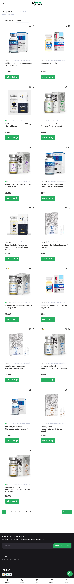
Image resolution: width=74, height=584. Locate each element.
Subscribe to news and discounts (13, 537)
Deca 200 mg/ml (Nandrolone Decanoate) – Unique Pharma (52, 185)
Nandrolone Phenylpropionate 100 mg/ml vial (54, 307)
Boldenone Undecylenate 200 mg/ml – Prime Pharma (19, 125)
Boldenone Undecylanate (50, 63)
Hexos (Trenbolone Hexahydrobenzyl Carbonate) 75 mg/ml (53, 429)
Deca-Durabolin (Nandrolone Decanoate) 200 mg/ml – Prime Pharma (17, 247)
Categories (8, 20)
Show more (66, 512)
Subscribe (62, 546)
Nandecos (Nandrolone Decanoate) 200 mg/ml (54, 246)
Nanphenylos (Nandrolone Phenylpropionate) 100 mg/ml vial (54, 367)
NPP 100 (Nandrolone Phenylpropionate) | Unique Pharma (18, 428)
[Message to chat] (70, 574)
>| (41, 512)
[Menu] (3, 3)
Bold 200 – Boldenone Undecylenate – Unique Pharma (19, 64)
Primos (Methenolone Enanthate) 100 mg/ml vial (18, 185)
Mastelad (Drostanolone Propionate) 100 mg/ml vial (51, 125)
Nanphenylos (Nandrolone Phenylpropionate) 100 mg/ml (16, 367)
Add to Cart (12, 77)
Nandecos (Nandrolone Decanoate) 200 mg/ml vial (18, 307)
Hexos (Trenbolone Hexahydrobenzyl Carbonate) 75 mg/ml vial (17, 489)
